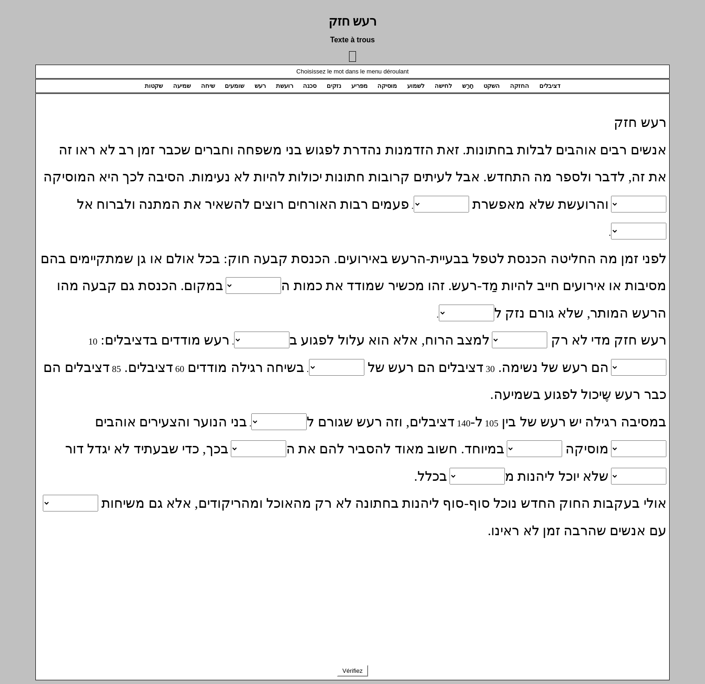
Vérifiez (352, 670)
